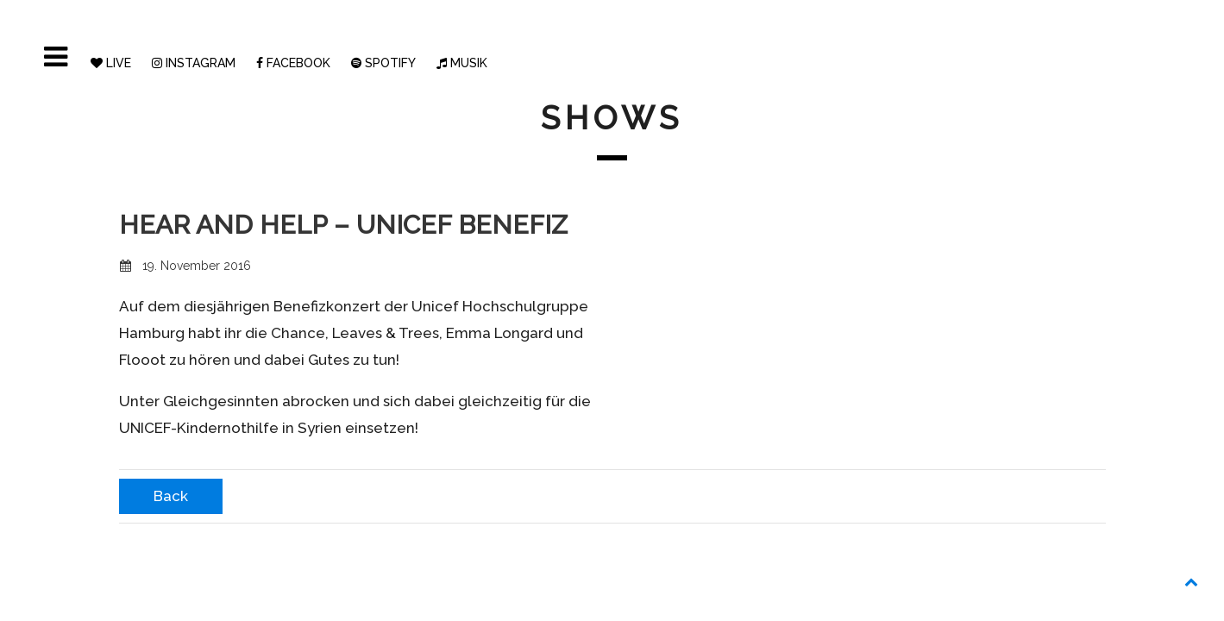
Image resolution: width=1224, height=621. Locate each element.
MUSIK (461, 63)
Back (171, 496)
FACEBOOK (293, 63)
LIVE (111, 63)
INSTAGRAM (193, 63)
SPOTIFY (383, 63)
